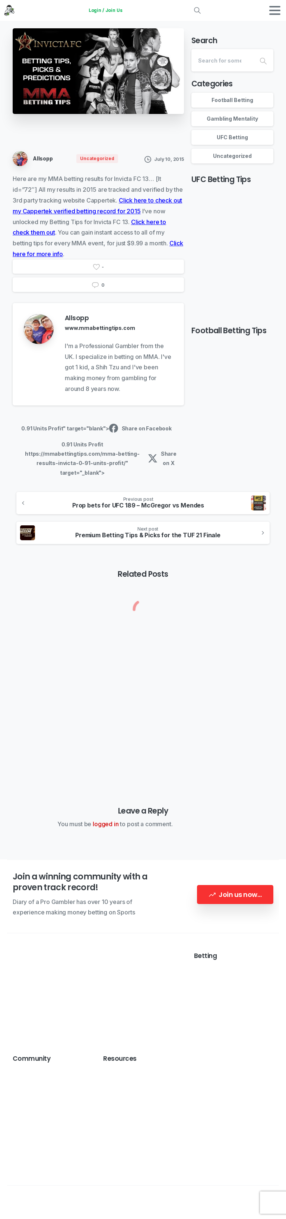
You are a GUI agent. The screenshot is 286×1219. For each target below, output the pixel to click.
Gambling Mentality (232, 118)
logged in (106, 824)
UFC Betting (232, 137)
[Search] (222, 60)
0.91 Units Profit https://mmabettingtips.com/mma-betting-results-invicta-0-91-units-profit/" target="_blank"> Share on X (101, 458)
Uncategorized (232, 156)
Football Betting (232, 100)
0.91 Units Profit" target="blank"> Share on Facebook (96, 428)
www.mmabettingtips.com (100, 328)
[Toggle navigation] (274, 10)
